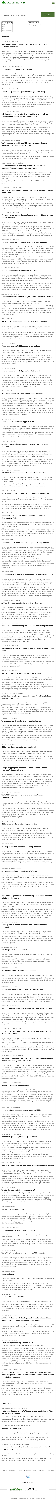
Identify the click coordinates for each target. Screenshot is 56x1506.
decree (30, 222)
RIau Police (49, 1301)
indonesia (39, 75)
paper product (42, 954)
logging (11, 729)
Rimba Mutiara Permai (20, 252)
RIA (28, 77)
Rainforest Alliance (21, 77)
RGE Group (34, 100)
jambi (50, 1013)
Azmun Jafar (46, 247)
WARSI (3, 1328)
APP (26, 51)
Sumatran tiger (33, 1015)
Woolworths (49, 1258)
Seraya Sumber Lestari (12, 254)
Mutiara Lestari (50, 551)
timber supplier (27, 224)
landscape (30, 1067)
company (31, 301)
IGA (31, 954)
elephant (21, 1067)
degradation (29, 1143)
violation (36, 124)
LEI (20, 1172)
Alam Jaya (47, 547)
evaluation (13, 524)
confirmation (49, 678)
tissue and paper (6, 906)
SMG (50, 479)
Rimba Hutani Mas (15, 1069)
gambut (19, 98)
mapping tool (11, 776)
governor (25, 657)
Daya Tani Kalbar (14, 581)
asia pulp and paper (33, 1382)
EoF (45, 51)
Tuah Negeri (46, 554)
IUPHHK (10, 455)
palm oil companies (40, 402)
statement (32, 77)
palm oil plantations (41, 277)
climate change (5, 1143)
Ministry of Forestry (38, 199)
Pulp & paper (17, 51)
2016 (7, 25)
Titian (38, 176)
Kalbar (32, 174)
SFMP (31, 124)
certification (4, 1172)
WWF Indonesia (29, 280)
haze (12, 402)
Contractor (51, 426)
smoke (29, 405)
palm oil (17, 776)
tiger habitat (10, 879)
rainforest (47, 877)
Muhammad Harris (46, 455)
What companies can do (34, 74)
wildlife (8, 1385)
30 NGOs (27, 752)
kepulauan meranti (38, 222)
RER (35, 303)
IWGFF (33, 1038)
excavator (36, 351)
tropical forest (50, 776)
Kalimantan (4, 96)
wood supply (30, 55)
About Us (50, 1470)
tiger (52, 1069)
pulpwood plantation (7, 731)
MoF (24, 853)
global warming (47, 775)
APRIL (51, 96)
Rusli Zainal (30, 252)
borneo (3, 174)
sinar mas (16, 154)
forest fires (32, 277)
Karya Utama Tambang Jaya (20, 583)
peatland (50, 98)
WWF (37, 77)
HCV (23, 98)
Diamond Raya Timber (33, 400)
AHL (48, 96)
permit (7, 250)
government (22, 753)
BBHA (7, 277)
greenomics (15, 199)
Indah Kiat (49, 1090)
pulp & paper (50, 53)
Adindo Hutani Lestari (41, 96)
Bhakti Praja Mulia (10, 549)
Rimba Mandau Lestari (36, 731)
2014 (7, 29)
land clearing (32, 583)
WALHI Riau (44, 100)
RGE (38, 303)
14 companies (40, 655)
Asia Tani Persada (45, 579)
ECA (2, 753)
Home (5, 1470)
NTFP (24, 729)
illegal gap (17, 53)
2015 (7, 27)
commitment (14, 75)
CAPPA (49, 1141)
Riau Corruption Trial (23, 731)
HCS (2, 479)
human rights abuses (24, 428)
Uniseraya (4, 556)
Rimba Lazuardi (33, 352)
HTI (12, 53)
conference (14, 1143)
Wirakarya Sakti (18, 1174)
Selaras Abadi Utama (20, 554)
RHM (15, 201)
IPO (35, 1143)
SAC (28, 124)
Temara (50, 1214)
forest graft (19, 657)
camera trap (40, 1013)
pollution (4, 552)
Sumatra (3, 121)
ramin (12, 201)
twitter (29, 1476)
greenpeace (23, 199)
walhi (39, 100)
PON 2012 (34, 657)
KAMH (22, 53)
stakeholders (24, 584)
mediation (43, 351)
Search (48, 15)
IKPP (29, 1038)
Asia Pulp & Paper (46, 398)
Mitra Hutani (41, 249)
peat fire (10, 403)
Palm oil (35, 275)
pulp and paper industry (8, 55)
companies (41, 903)
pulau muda (44, 428)
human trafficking (35, 428)
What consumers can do (34, 150)
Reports (12, 1470)
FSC (44, 301)
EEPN (5, 753)
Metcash (34, 954)
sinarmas (22, 154)
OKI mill (40, 53)
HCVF (26, 98)
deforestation (39, 51)
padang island (33, 123)
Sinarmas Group (6, 280)
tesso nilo (41, 352)
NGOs (10, 328)
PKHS (27, 1327)
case (43, 851)
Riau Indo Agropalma (47, 499)
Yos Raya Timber (29, 556)
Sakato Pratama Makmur (46, 279)
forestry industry (6, 53)
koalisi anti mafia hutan (30, 53)
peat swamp (25, 1116)
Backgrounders (30, 1470)
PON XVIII (12, 250)
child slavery (43, 426)
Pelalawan (11, 352)
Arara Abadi (36, 426)
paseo (13, 904)
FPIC (20, 524)
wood (24, 55)
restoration (10, 154)
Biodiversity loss (14, 74)
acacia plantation (29, 1170)
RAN (32, 328)
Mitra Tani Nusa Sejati (39, 551)
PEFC (14, 328)
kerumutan (12, 499)
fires (2, 402)
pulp (44, 53)
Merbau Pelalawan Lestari (29, 249)
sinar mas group (21, 405)
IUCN (28, 199)
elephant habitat (6, 904)
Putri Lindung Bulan (47, 250)
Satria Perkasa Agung (40, 252)
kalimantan (37, 98)
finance (37, 1454)
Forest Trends (50, 51)
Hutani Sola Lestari (25, 402)
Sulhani (32, 176)
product (6, 679)
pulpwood (22, 279)
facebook (26, 1476)
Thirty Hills (41, 1015)
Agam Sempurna (41, 451)
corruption (11, 249)
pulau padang (48, 123)
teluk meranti (14, 1118)
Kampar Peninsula (24, 455)
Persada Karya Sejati (32, 729)
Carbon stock (5, 74)
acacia (23, 51)
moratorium (45, 174)
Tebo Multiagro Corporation (42, 1069)
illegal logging (40, 1279)
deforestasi (31, 51)
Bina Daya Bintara (16, 727)
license (7, 729)
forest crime (18, 249)
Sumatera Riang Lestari (17, 280)
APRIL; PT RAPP (32, 1279)
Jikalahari (31, 98)
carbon (10, 400)
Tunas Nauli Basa (18, 430)
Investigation (25, 123)
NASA (32, 402)
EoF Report (47, 703)
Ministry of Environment (15, 853)
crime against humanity (8, 428)
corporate (8, 152)
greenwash (44, 802)
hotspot (17, 402)
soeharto (4, 1456)
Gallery (42, 1470)
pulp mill (42, 753)
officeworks (26, 975)
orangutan (46, 1067)
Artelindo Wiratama (33, 1065)
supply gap (19, 55)
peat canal (44, 98)
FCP (35, 75)
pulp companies (39, 830)
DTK (24, 174)
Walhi (31, 1489)
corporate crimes (12, 453)
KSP (32, 199)
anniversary (45, 74)
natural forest (39, 1038)
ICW (52, 549)
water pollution (12, 556)
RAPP (28, 100)
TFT (36, 176)
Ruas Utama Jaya (34, 279)
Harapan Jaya (34, 549)
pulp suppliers (37, 250)
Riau (25, 377)
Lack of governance (6, 51)
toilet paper (13, 956)
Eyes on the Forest (23, 277)
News (20, 1470)
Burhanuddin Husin (26, 727)
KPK (30, 657)
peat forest (13, 933)
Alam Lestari (39, 726)
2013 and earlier (7, 31)
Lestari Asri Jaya (37, 1067)
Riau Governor (9, 252)
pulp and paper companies (42, 1235)
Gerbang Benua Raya (45, 581)
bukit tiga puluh (5, 75)
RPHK (8, 584)
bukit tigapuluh (32, 1013)
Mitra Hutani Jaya (28, 551)
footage (46, 1013)
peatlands (17, 403)
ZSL (16, 1328)
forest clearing (35, 581)
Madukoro (4, 551)
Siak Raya (13, 405)
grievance (9, 123)
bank (33, 1454)
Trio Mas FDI (39, 554)
